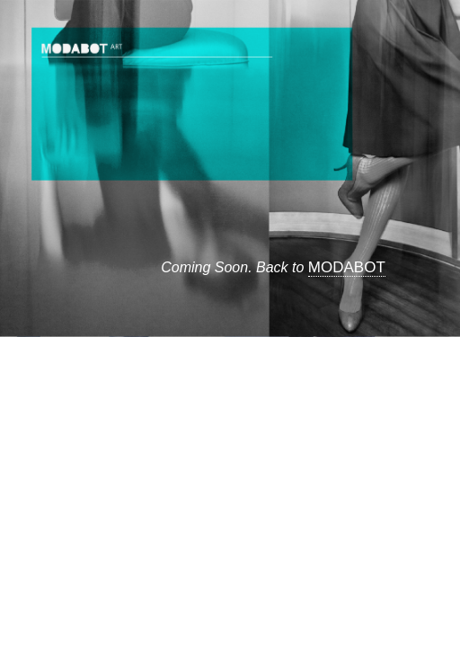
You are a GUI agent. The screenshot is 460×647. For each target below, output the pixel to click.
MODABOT (346, 267)
